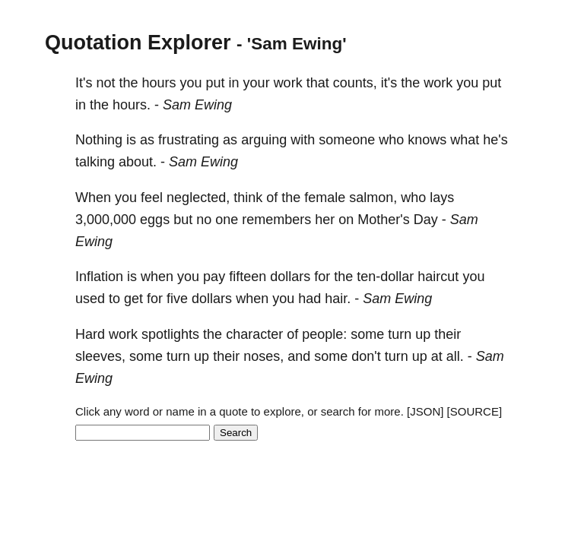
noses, (263, 356)
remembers (276, 219)
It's (83, 82)
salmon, (373, 197)
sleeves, (100, 356)
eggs (155, 219)
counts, (355, 82)
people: (324, 334)
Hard (90, 334)
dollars (290, 276)
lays (442, 197)
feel (152, 197)
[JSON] (425, 411)
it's (389, 82)
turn (399, 334)
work (288, 82)
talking (95, 161)
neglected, (198, 197)
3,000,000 (105, 219)
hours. (132, 104)
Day (426, 219)
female (324, 197)
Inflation (99, 276)
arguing (264, 139)
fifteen (247, 276)
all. (455, 356)
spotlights (170, 334)
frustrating (188, 139)
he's (495, 139)
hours (159, 82)
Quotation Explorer (138, 42)
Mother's (383, 219)
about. (138, 161)
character (254, 334)
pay (214, 276)
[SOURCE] (475, 411)
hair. (338, 298)
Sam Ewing (197, 104)
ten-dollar (385, 276)
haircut (438, 276)
